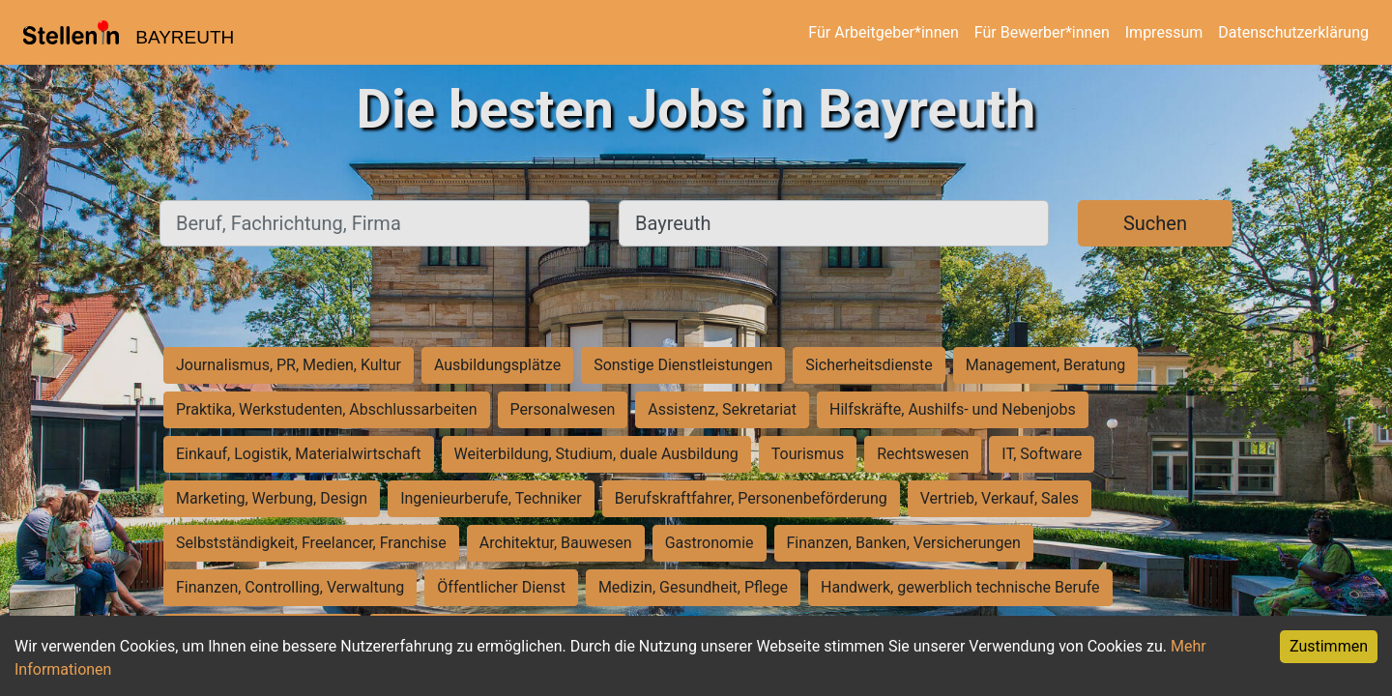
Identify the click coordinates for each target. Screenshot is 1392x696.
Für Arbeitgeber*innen (883, 32)
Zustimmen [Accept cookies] (1329, 646)
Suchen (1155, 223)
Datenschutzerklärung (1293, 32)
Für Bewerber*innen (1042, 32)
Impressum (1164, 32)
